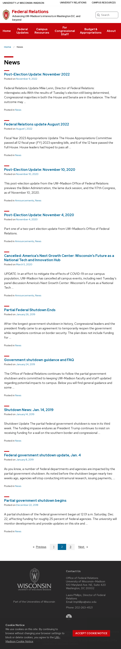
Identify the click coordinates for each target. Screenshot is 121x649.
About (111, 31)
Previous (43, 547)
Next (84, 547)
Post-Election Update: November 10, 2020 (39, 169)
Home (7, 31)
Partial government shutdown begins (35, 500)
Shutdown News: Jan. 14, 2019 (28, 410)
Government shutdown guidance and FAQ (39, 360)
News (18, 109)
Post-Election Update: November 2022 (37, 74)
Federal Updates (22, 30)
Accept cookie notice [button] (91, 633)
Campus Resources (42, 30)
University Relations (73, 2)
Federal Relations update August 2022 (36, 124)
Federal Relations (30, 11)
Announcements (24, 200)
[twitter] (69, 617)
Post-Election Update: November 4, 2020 (39, 215)
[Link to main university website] (34, 591)
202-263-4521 (84, 607)
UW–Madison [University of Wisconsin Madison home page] (23, 3)
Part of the (34, 601)
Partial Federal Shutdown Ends (30, 310)
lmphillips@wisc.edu (84, 602)
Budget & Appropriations (91, 30)
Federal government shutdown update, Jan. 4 (42, 455)
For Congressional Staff (65, 31)
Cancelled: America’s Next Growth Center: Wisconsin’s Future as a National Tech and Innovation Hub (59, 257)
